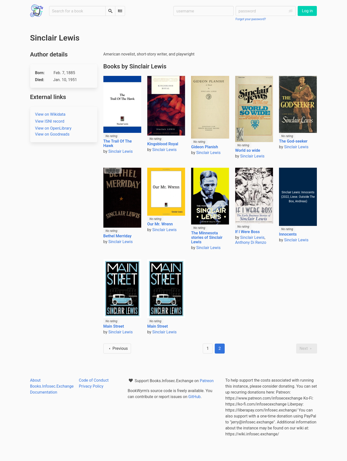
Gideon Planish (204, 147)
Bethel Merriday (117, 236)
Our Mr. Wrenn (160, 224)
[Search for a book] (77, 11)
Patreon (207, 380)
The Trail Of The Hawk (117, 143)
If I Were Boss (247, 231)
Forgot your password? (251, 19)
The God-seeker (293, 141)
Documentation (43, 392)
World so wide (247, 150)
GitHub (194, 396)
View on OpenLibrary (53, 128)
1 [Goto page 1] (208, 348)
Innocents (288, 234)
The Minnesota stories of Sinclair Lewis (206, 237)
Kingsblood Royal (162, 144)
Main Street (113, 326)
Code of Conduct (94, 380)
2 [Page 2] (219, 348)
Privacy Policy (91, 386)
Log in (307, 10)
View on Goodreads (52, 134)
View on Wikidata (50, 114)
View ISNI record (50, 121)
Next (306, 349)
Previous (117, 349)
